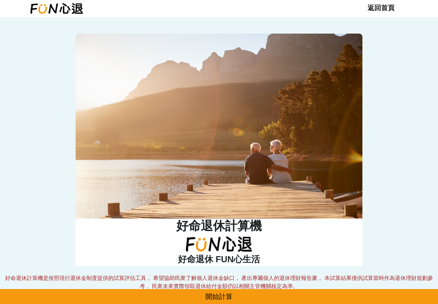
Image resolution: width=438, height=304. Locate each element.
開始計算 (219, 296)
